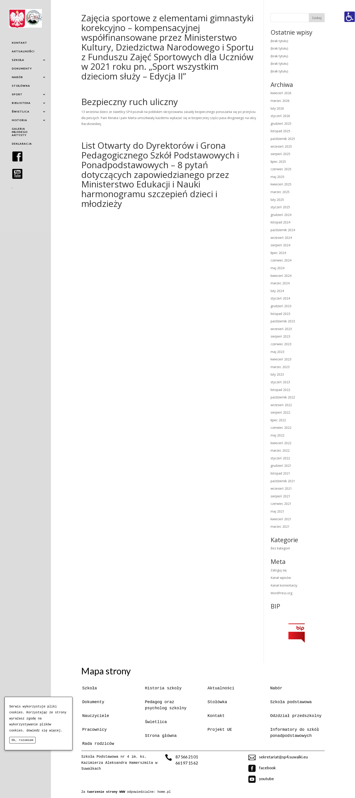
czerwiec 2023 (281, 344)
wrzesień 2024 (281, 237)
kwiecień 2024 (281, 275)
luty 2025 (277, 199)
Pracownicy (94, 729)
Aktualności (221, 688)
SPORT (17, 94)
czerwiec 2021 (281, 503)
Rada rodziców (98, 743)
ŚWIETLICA (20, 111)
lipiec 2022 (278, 420)
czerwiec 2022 (281, 427)
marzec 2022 (280, 450)
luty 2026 (277, 108)
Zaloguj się (279, 570)
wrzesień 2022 (281, 405)
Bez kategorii (280, 548)
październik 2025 (283, 139)
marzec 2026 (280, 100)
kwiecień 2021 (281, 519)
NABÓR (17, 77)
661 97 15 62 (186, 762)
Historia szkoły (163, 688)
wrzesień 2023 (281, 329)
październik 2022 (283, 397)
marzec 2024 (280, 283)
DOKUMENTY (22, 68)
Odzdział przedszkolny (295, 716)
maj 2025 (277, 177)
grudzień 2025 (281, 123)
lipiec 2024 (278, 253)
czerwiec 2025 (281, 169)
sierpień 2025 (280, 154)
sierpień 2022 (280, 412)
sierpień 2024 (280, 245)
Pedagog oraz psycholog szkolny (166, 705)
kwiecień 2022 (281, 443)
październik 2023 (283, 321)
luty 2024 (277, 291)
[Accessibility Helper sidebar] (349, 16)
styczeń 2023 (280, 382)
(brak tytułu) (279, 41)
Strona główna (161, 735)
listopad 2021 (280, 473)
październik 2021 (283, 481)
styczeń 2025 (280, 207)
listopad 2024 (280, 222)
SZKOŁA (18, 60)
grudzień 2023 (281, 306)
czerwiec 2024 (281, 260)
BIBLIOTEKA (21, 103)
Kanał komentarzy (284, 585)
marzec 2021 (280, 526)
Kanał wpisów (281, 577)
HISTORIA (19, 120)
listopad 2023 (280, 314)
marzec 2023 (280, 367)
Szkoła (89, 688)
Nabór (276, 688)
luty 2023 (277, 374)
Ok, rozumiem (22, 740)
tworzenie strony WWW (107, 792)
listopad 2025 (280, 131)
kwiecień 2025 (281, 184)
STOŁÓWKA (21, 85)
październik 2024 (283, 230)
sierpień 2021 (280, 496)
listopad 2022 (280, 390)
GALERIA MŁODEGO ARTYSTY (20, 132)
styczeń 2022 (280, 458)
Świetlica (156, 722)
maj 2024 (277, 268)
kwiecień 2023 (281, 359)
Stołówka (217, 702)
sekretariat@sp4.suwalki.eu (283, 756)
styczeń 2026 (280, 116)
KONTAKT (19, 42)
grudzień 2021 (281, 465)
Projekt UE (220, 729)
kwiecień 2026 (281, 93)
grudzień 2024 (281, 215)
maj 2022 (277, 435)
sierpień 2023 (280, 336)
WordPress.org (281, 593)
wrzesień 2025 (281, 146)
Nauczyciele (95, 716)
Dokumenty (93, 702)
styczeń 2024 (280, 298)
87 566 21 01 (186, 756)
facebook (267, 767)
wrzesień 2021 (281, 488)
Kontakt (216, 716)
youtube (266, 778)
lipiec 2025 (278, 161)
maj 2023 (277, 352)
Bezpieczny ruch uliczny (129, 102)
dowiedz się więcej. (44, 730)
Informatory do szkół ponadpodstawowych (294, 732)
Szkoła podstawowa (291, 702)
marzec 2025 (280, 192)
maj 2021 (277, 511)
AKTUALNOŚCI (23, 51)
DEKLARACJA (22, 143)
